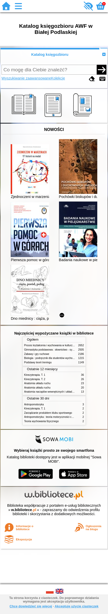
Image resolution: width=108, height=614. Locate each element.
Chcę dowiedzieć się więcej (30, 606)
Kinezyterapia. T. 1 (34, 374)
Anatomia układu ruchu (37, 383)
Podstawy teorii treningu (38, 362)
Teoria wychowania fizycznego (41, 421)
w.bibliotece (23, 510)
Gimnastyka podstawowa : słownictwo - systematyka (54, 349)
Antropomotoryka (34, 404)
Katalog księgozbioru (49, 54)
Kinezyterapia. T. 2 (34, 379)
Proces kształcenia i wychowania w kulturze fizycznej (54, 345)
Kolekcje (58, 78)
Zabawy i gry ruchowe (36, 354)
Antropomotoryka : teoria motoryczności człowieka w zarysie (58, 417)
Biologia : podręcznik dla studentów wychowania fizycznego (58, 358)
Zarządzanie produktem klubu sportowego (48, 412)
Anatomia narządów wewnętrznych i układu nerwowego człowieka (61, 391)
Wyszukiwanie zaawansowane (26, 78)
